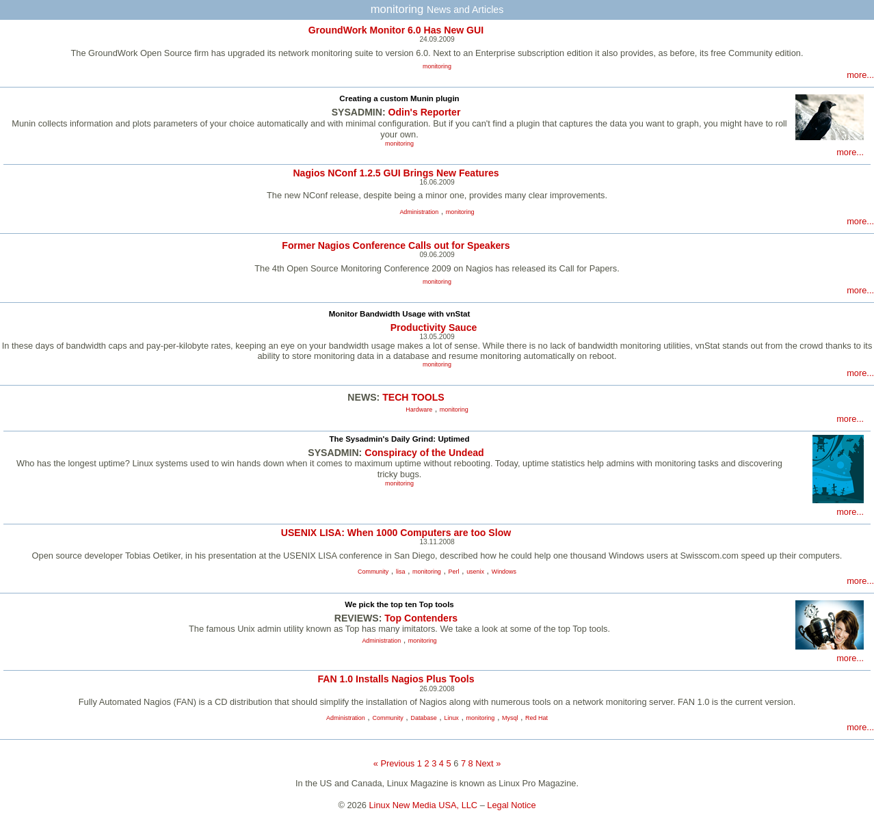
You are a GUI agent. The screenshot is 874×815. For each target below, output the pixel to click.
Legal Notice (511, 805)
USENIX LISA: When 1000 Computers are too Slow (396, 532)
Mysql (510, 717)
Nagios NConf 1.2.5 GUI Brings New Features (396, 173)
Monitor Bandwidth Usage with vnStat (400, 314)
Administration (418, 212)
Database (423, 717)
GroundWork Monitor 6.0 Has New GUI (396, 30)
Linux (451, 717)
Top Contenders (421, 618)
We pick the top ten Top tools (399, 604)
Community (373, 571)
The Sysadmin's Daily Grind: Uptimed (400, 439)
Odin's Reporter (424, 112)
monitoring (437, 66)
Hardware (419, 409)
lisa (400, 571)
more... (860, 75)
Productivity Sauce (433, 327)
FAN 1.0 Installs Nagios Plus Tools (396, 678)
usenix (475, 571)
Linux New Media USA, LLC (423, 805)
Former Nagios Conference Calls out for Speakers (395, 245)
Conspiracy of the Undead (424, 452)
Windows (504, 571)
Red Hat (536, 717)
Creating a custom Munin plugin (399, 98)
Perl (454, 571)
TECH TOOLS (413, 397)
